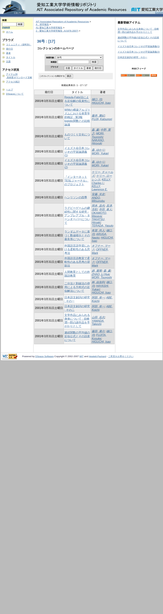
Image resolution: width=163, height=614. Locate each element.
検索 (4, 20)
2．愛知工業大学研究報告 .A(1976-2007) (57, 30)
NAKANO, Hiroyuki (98, 142)
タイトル (10, 57)
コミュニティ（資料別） (18, 44)
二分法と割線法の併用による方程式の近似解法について (77, 287)
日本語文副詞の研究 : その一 (132, 57)
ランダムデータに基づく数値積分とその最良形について (77, 235)
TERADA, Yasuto (102, 225)
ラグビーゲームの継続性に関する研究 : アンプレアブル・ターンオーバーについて (77, 215)
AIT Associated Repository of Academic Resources (62, 21)
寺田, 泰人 (105, 209)
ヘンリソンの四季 (75, 197)
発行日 (9, 49)
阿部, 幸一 (98, 297)
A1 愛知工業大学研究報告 (49, 27)
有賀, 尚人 (98, 230)
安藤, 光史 (98, 194)
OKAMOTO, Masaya (99, 214)
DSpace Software (44, 356)
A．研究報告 (42, 24)
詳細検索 (6, 27)
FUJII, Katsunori (102, 119)
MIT (81, 356)
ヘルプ (9, 89)
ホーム (9, 32)
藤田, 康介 (98, 331)
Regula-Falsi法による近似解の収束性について (77, 101)
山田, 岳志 (98, 317)
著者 (8, 53)
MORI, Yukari (100, 153)
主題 (8, 61)
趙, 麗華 (97, 270)
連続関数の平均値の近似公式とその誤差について (77, 336)
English (159, 12)
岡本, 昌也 (98, 205)
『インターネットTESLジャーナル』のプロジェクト (76, 180)
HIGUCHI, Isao (101, 102)
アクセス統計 (13, 81)
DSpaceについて (15, 94)
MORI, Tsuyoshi (102, 277)
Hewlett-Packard (97, 356)
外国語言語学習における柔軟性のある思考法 (77, 249)
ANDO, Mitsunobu (98, 199)
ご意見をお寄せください (121, 356)
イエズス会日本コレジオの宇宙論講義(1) (77, 152)
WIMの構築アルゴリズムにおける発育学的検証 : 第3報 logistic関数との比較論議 (77, 117)
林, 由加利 (98, 282)
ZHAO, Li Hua (100, 274)
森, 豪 (95, 129)
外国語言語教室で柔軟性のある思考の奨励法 (77, 262)
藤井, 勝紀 (98, 115)
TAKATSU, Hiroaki (98, 221)
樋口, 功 (97, 99)
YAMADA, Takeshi (98, 322)
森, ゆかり (98, 149)
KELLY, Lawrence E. (99, 188)
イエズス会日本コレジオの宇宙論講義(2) (77, 164)
